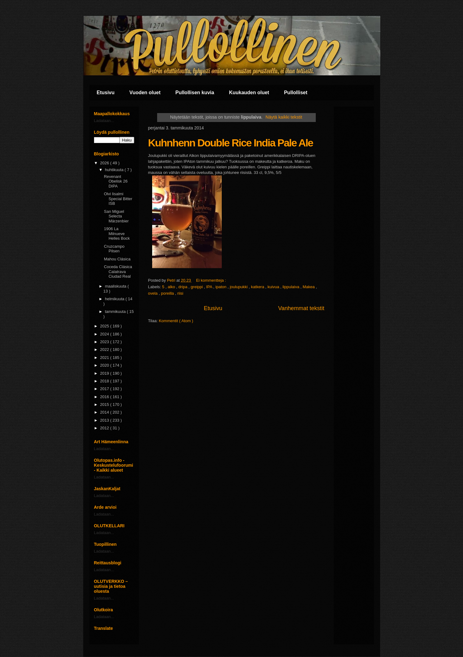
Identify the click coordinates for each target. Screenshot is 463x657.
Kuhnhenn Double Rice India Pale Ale (230, 143)
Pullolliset (295, 92)
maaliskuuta (116, 286)
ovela (153, 293)
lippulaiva (291, 286)
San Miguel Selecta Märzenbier (116, 216)
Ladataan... (104, 120)
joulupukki (239, 286)
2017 (105, 388)
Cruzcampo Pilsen (114, 249)
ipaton (222, 286)
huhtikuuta (115, 169)
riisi (180, 293)
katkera (258, 286)
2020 (105, 365)
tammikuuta (116, 311)
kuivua (274, 286)
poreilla (168, 293)
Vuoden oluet (145, 92)
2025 (105, 326)
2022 (105, 349)
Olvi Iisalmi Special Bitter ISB (118, 199)
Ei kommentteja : (211, 280)
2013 (105, 420)
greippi (197, 286)
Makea (309, 286)
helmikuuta (115, 299)
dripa (183, 286)
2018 (105, 381)
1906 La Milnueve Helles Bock (117, 233)
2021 (105, 357)
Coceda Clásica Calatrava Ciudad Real (118, 271)
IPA (209, 286)
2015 (105, 404)
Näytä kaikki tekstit (284, 117)
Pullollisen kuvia (194, 92)
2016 (105, 396)
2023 (105, 341)
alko (172, 286)
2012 (105, 428)
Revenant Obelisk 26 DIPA (115, 181)
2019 (105, 373)
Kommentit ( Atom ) (176, 320)
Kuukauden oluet (249, 92)
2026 (105, 163)
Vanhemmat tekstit (301, 308)
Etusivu (106, 92)
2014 (105, 412)
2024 (105, 334)
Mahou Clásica (117, 259)
